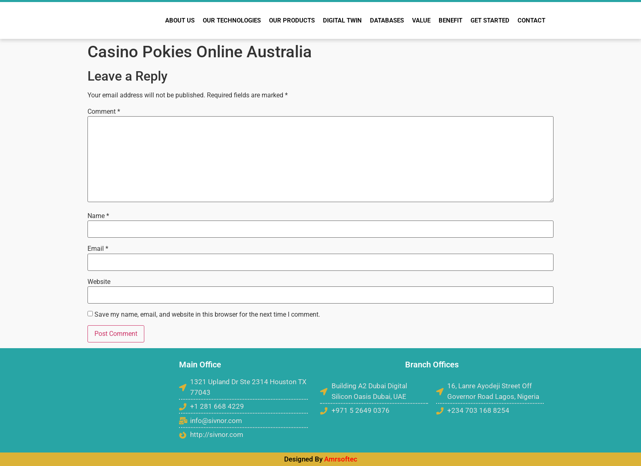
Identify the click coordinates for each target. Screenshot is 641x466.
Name (98, 216)
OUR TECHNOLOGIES (232, 20)
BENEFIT (450, 20)
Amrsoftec (340, 459)
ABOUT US (180, 20)
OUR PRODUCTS (292, 20)
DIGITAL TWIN (342, 20)
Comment (103, 111)
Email (97, 248)
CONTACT (531, 20)
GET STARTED (490, 20)
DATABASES (387, 20)
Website (98, 282)
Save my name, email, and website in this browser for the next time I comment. (207, 314)
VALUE (421, 20)
